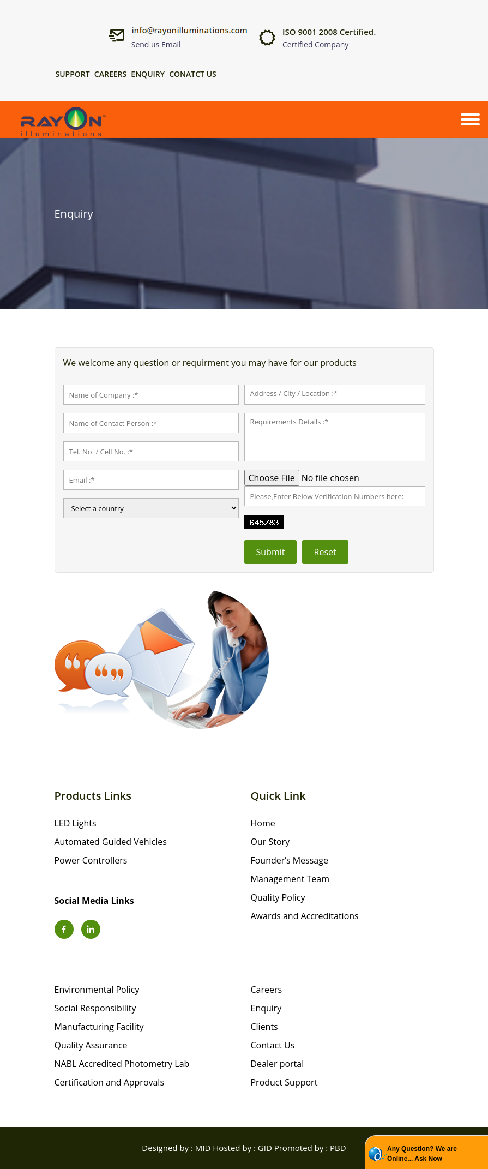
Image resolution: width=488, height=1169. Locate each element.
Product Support (284, 1082)
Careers (110, 74)
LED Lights (76, 823)
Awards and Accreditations (305, 916)
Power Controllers (91, 860)
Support (73, 74)
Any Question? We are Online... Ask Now (422, 1153)
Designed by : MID (176, 1147)
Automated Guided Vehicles (111, 842)
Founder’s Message (290, 860)
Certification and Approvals (110, 1082)
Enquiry (148, 74)
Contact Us (273, 1045)
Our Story (270, 842)
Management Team (290, 879)
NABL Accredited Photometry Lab (122, 1064)
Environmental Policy (97, 990)
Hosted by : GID (242, 1147)
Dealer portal (277, 1064)
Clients (264, 1027)
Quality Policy (278, 897)
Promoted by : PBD (310, 1147)
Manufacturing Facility (99, 1027)
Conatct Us (192, 74)
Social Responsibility (95, 1008)
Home (263, 823)
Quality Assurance (91, 1045)
